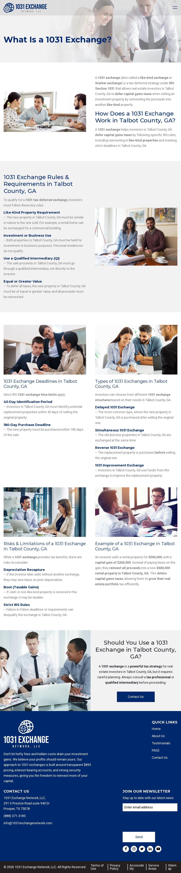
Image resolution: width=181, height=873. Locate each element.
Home (156, 729)
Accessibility (137, 866)
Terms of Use (97, 866)
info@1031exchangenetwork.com (28, 823)
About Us (158, 736)
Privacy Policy (115, 866)
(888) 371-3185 (15, 816)
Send (139, 837)
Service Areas (153, 866)
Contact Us (136, 697)
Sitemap (172, 866)
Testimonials (161, 743)
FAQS (155, 750)
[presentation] (150, 821)
